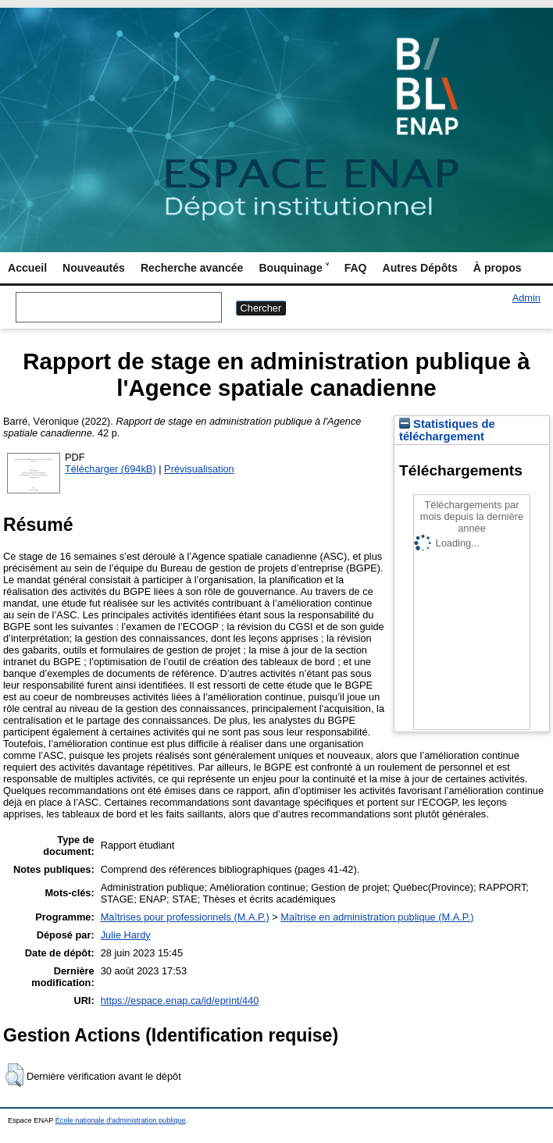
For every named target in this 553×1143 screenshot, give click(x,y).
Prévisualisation (199, 469)
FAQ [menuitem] (355, 268)
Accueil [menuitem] (27, 268)
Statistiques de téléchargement (447, 430)
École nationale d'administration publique (120, 1120)
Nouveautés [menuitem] (93, 268)
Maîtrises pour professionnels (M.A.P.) (185, 917)
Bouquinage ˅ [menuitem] (293, 268)
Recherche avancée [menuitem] (192, 268)
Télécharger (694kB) (110, 469)
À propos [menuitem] (497, 268)
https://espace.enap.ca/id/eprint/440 (180, 1000)
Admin (526, 298)
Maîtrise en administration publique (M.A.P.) (376, 917)
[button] (14, 1075)
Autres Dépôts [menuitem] (420, 268)
